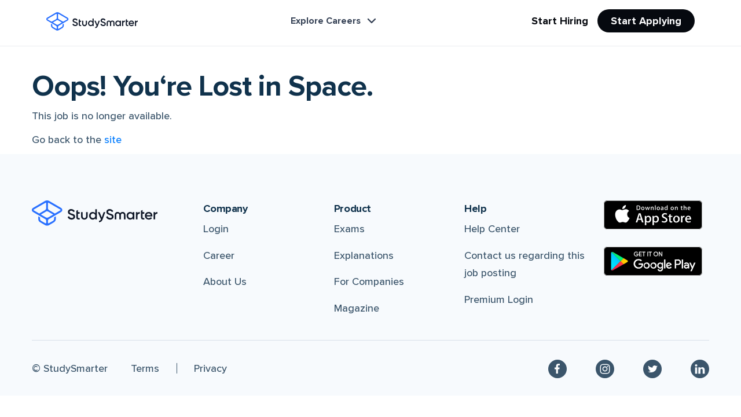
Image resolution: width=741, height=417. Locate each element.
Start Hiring (559, 20)
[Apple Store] (653, 214)
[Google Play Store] (653, 261)
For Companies (369, 281)
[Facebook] (557, 368)
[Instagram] (605, 368)
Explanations (364, 255)
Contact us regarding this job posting (524, 264)
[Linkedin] (700, 368)
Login (216, 228)
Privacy (210, 368)
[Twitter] (652, 368)
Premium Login (498, 299)
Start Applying (646, 20)
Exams (349, 228)
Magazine (356, 308)
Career (218, 255)
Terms (145, 368)
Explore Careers (335, 21)
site (113, 139)
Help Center (492, 228)
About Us (225, 281)
